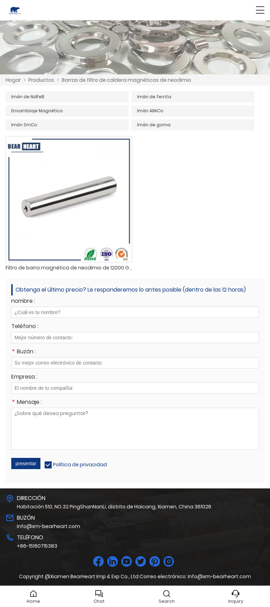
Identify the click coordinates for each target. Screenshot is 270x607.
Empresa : (24, 377)
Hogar (13, 80)
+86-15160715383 (37, 545)
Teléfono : (24, 326)
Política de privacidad (80, 464)
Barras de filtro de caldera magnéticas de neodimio (126, 80)
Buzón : (23, 352)
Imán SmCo (24, 125)
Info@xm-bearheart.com (48, 526)
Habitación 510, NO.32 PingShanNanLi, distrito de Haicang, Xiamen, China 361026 (114, 506)
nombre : (23, 301)
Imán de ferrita (154, 97)
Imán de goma (154, 125)
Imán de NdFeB (27, 97)
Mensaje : (26, 402)
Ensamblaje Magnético (37, 111)
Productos (41, 80)
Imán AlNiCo (150, 111)
